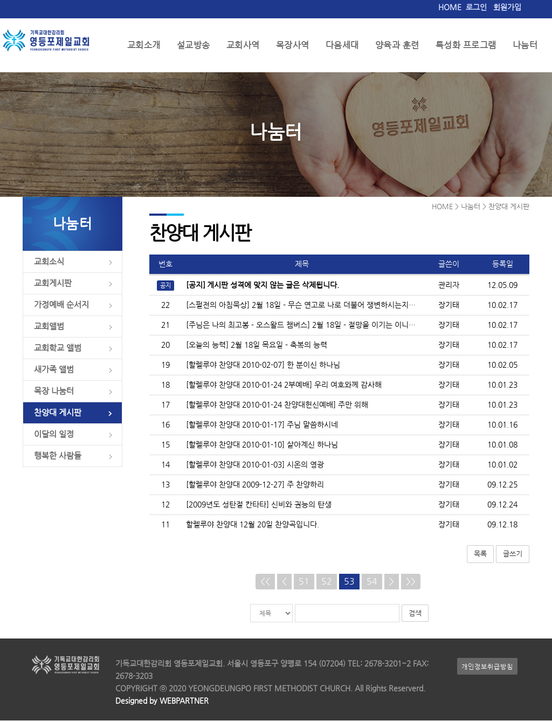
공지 (165, 286)
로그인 (476, 7)
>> (411, 582)
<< (265, 582)
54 (372, 582)
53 (349, 582)
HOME (449, 7)
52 (326, 582)
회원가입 (507, 7)
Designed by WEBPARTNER (162, 701)
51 (304, 582)
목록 (480, 555)
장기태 (448, 306)
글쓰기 (512, 555)
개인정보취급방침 (487, 667)
